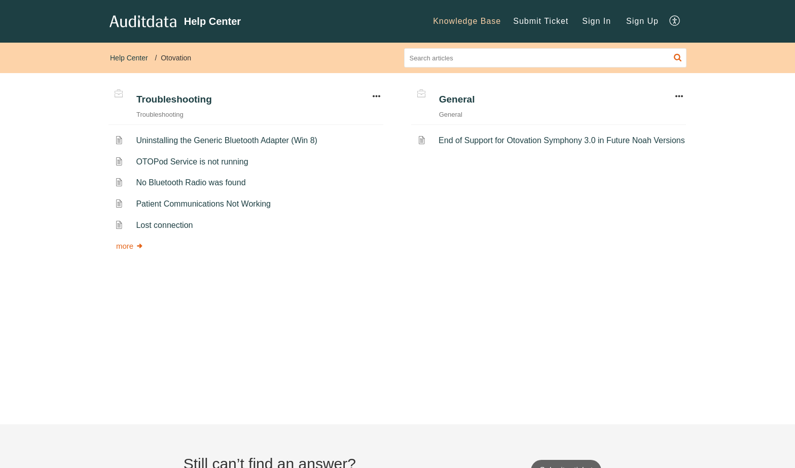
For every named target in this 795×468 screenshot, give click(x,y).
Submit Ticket (540, 21)
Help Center (129, 58)
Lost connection (164, 225)
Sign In (596, 21)
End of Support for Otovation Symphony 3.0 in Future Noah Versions (562, 140)
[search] (545, 58)
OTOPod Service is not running (192, 161)
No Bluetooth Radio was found (190, 182)
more (129, 246)
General (457, 99)
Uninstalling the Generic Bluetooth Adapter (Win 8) (226, 140)
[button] (675, 21)
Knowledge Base (467, 21)
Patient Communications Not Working (203, 203)
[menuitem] (466, 21)
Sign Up (642, 21)
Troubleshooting (174, 99)
